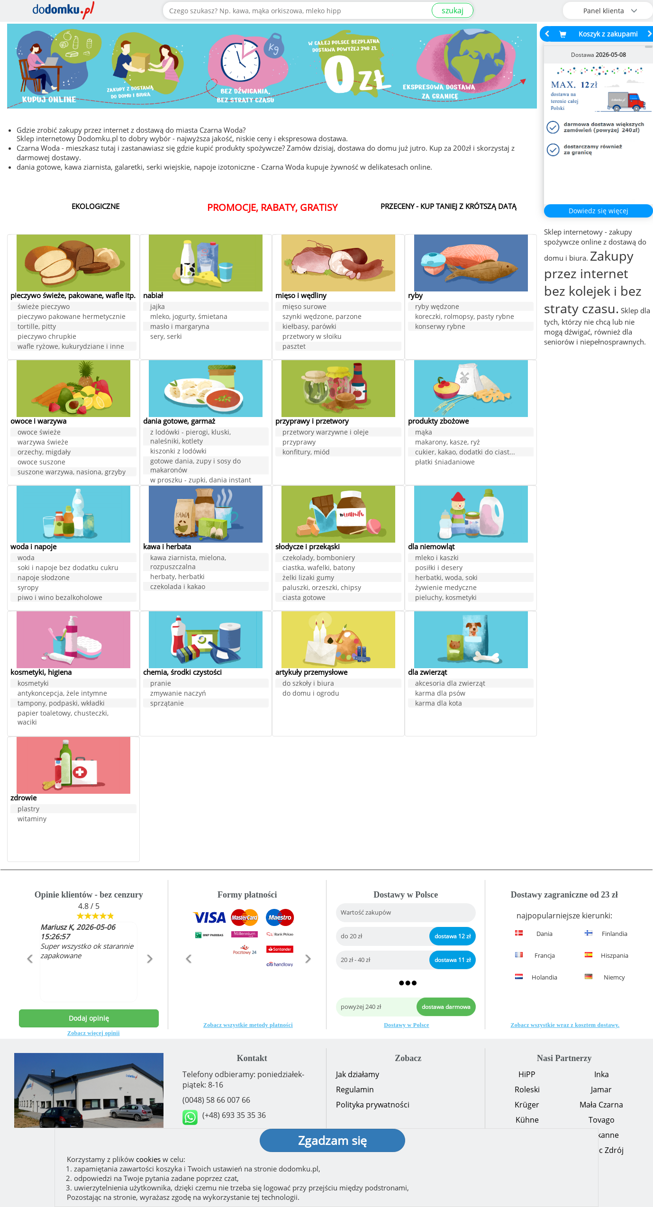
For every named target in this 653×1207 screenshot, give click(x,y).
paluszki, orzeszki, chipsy (321, 587)
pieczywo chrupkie (47, 345)
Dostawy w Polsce (406, 1025)
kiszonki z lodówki (178, 451)
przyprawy (299, 442)
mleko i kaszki (437, 558)
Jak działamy (357, 1074)
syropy (28, 587)
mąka (423, 432)
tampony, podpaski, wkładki (61, 703)
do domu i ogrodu (310, 693)
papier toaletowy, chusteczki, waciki (63, 718)
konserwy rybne (440, 326)
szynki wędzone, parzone (322, 316)
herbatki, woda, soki (446, 577)
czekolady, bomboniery (318, 558)
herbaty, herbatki (177, 576)
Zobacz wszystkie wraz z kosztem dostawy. (564, 1025)
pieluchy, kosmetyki (446, 597)
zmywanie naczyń (178, 693)
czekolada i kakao (177, 586)
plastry (28, 809)
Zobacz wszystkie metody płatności (248, 1025)
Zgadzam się (332, 1140)
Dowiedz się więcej (598, 210)
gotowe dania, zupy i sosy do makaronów (195, 466)
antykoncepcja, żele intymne (62, 693)
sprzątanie (167, 703)
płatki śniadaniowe (445, 462)
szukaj (452, 10)
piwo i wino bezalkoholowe (60, 597)
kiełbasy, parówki (309, 326)
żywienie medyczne (446, 587)
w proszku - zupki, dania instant (200, 480)
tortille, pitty (37, 335)
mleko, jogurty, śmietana (188, 316)
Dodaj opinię (89, 1018)
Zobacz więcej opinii (93, 1033)
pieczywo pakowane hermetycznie (72, 325)
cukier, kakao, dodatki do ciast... (465, 452)
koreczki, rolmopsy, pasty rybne (464, 316)
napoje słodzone (44, 577)
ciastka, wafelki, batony (318, 567)
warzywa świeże (43, 442)
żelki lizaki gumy (308, 577)
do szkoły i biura (308, 683)
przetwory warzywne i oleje (325, 432)
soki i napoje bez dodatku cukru (68, 567)
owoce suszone (41, 462)
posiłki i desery (439, 567)
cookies (148, 1159)
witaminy (32, 819)
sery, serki (166, 336)
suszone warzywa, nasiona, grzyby (72, 472)
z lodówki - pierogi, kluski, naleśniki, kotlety (190, 437)
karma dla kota (438, 703)
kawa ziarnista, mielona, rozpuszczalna (188, 563)
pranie (160, 683)
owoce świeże (39, 432)
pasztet (294, 346)
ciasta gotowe (304, 597)
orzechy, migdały (44, 452)
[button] (29, 979)
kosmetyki (33, 683)
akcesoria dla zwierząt (450, 683)
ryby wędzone (437, 306)
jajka (157, 306)
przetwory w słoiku (312, 336)
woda (26, 558)
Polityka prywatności (372, 1104)
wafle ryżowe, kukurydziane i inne (71, 355)
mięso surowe (304, 306)
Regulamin (355, 1089)
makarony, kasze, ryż (447, 442)
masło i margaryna (179, 326)
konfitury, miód (306, 452)
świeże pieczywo (44, 315)
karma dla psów (440, 693)
